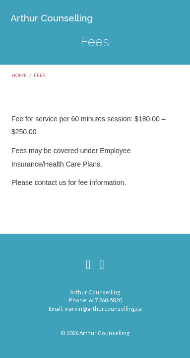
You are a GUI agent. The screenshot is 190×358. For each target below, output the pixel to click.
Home (19, 75)
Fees (39, 75)
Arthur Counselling (51, 17)
